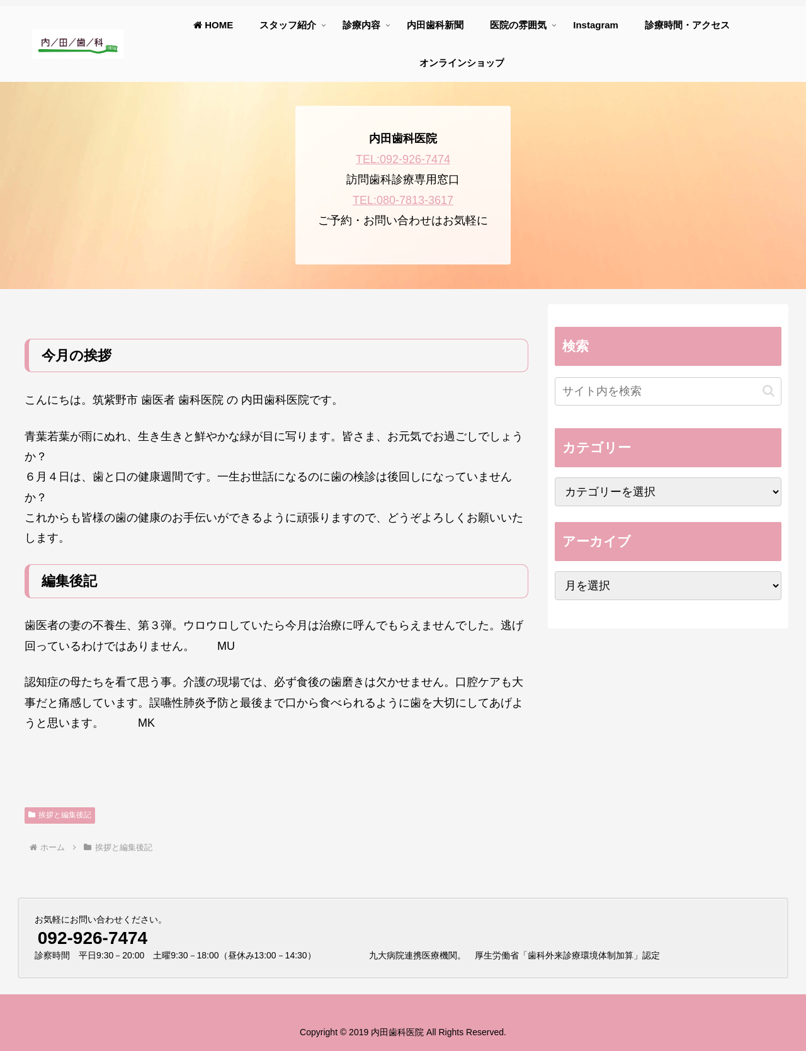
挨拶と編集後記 (59, 814)
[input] (668, 391)
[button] (769, 390)
